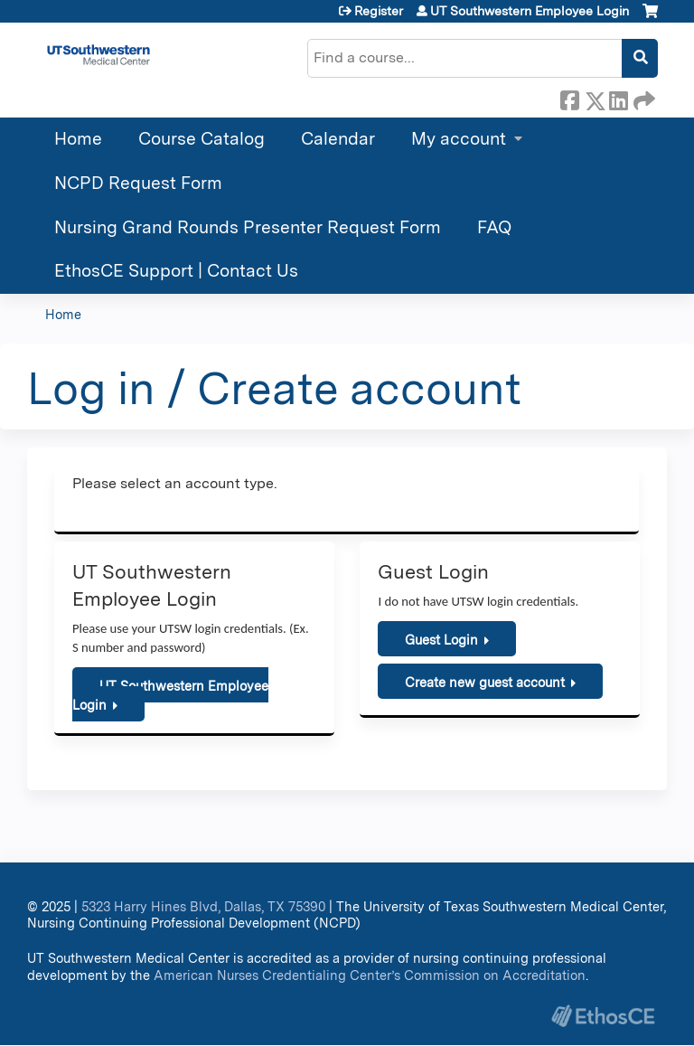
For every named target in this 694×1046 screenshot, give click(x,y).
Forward (642, 97)
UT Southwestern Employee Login (529, 11)
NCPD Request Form (138, 183)
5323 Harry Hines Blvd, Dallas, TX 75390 (203, 906)
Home (78, 138)
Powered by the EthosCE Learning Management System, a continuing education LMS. (603, 1016)
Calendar (338, 138)
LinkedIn (618, 97)
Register (378, 11)
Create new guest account (485, 682)
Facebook (569, 97)
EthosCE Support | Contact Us (176, 270)
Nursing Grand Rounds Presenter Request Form (247, 227)
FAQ (494, 227)
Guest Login (441, 639)
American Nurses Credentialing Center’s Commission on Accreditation (370, 975)
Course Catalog (201, 138)
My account (458, 138)
